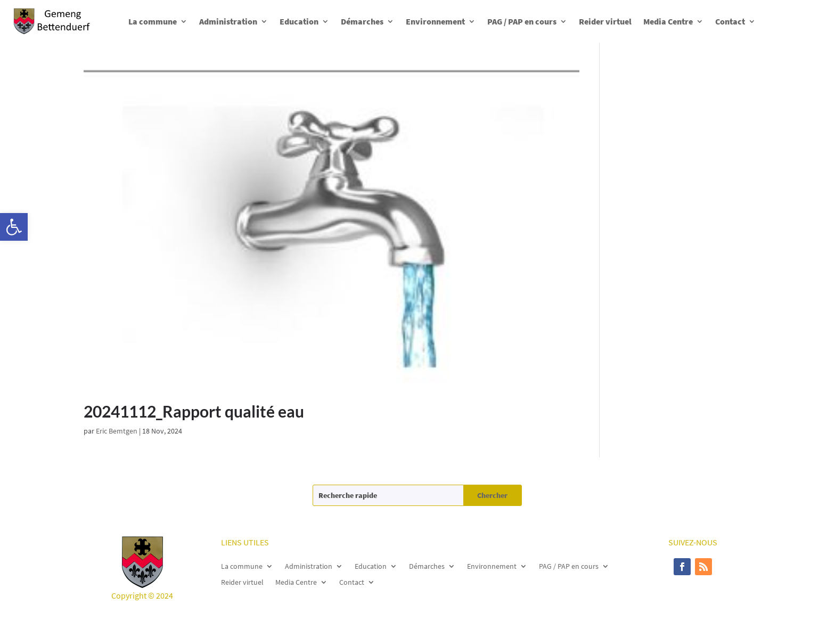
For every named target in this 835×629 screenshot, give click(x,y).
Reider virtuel (605, 21)
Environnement (435, 21)
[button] (14, 227)
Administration (228, 21)
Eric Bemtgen (116, 431)
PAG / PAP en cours (521, 21)
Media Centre (668, 21)
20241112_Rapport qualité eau (194, 411)
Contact (730, 21)
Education (299, 21)
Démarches (362, 21)
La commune (152, 21)
